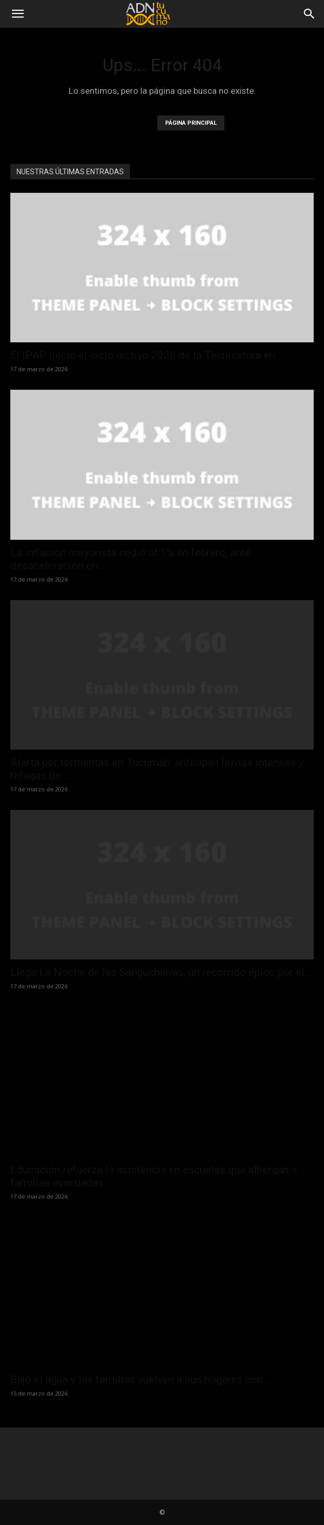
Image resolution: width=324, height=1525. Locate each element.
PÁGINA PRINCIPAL (191, 123)
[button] (17, 14)
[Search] (309, 14)
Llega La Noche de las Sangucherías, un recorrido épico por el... (161, 972)
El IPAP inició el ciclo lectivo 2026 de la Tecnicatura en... (146, 355)
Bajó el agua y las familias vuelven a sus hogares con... (140, 1379)
